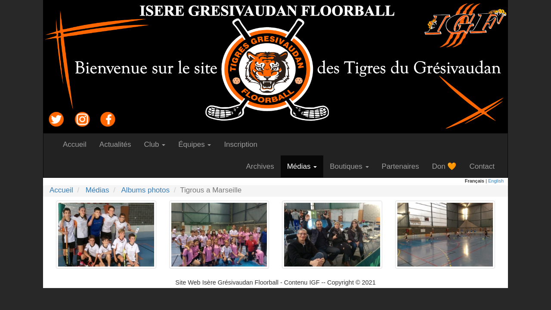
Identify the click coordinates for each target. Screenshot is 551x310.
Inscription (243, 144)
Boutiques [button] (349, 166)
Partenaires (404, 166)
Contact (485, 166)
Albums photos (145, 190)
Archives (263, 166)
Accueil (78, 144)
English (496, 180)
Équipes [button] (194, 144)
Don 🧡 (447, 166)
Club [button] (155, 144)
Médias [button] (302, 166)
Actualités (118, 144)
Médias (97, 190)
